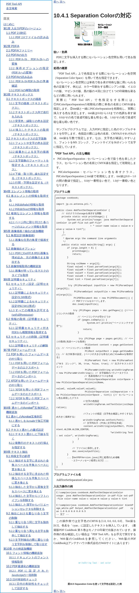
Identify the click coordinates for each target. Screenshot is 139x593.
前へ (56, 1)
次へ (62, 1)
